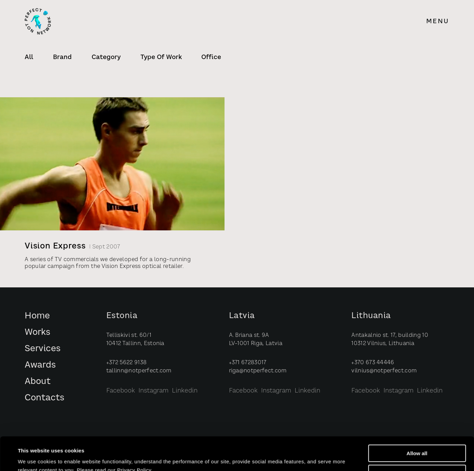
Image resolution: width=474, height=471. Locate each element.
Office (211, 57)
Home (37, 316)
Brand (62, 57)
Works (37, 332)
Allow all (417, 422)
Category (106, 57)
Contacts (44, 398)
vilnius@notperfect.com (384, 371)
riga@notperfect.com (258, 371)
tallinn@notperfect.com (139, 371)
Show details (34, 458)
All (29, 57)
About (38, 381)
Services (42, 349)
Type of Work (161, 57)
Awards (40, 365)
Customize (417, 442)
